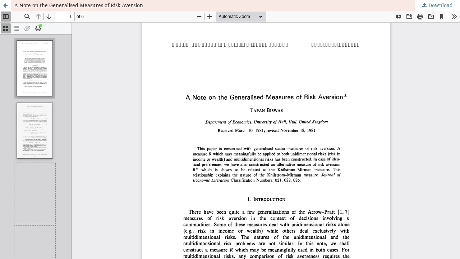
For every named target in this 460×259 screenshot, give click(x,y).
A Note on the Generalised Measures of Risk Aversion (78, 5)
